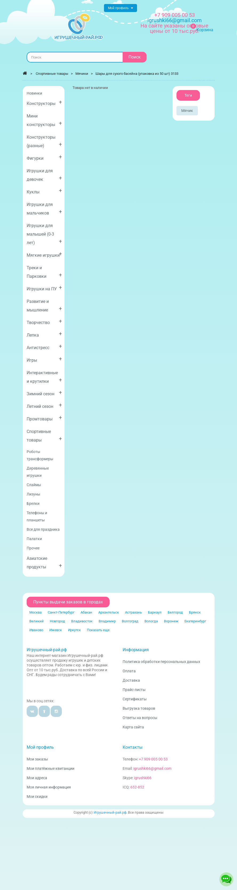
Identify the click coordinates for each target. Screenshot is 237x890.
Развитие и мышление (44, 306)
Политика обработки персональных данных (161, 661)
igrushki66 (142, 778)
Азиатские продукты (44, 562)
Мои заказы (37, 759)
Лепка (44, 334)
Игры (44, 359)
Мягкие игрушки (44, 254)
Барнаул (155, 612)
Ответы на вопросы (140, 718)
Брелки (33, 503)
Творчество (44, 321)
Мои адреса (37, 778)
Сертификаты (135, 699)
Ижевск (55, 630)
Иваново (36, 630)
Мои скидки (37, 796)
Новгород (57, 621)
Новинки (34, 93)
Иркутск (74, 630)
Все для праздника (43, 529)
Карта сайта (133, 727)
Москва (35, 612)
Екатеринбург (195, 621)
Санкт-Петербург (61, 612)
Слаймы (34, 485)
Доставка (131, 680)
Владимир (107, 621)
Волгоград (130, 621)
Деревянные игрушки (38, 472)
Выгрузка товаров (139, 708)
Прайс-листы (134, 690)
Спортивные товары (44, 436)
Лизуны (33, 494)
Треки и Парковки (44, 272)
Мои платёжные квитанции (50, 768)
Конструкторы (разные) (44, 141)
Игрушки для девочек (44, 175)
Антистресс (44, 346)
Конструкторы (44, 102)
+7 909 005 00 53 (174, 15)
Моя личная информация (49, 787)
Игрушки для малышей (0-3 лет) (44, 234)
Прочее (33, 548)
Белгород (175, 612)
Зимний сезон (44, 392)
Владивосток (82, 621)
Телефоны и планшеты (37, 516)
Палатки (34, 539)
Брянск (195, 612)
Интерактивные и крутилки (44, 377)
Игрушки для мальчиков (44, 209)
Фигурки (44, 157)
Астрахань (133, 612)
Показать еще (98, 630)
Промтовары (44, 417)
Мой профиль (40, 747)
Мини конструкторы (44, 120)
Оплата (129, 671)
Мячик (187, 110)
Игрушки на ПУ (44, 287)
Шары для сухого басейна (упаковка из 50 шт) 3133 (136, 74)
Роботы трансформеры (40, 455)
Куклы (44, 190)
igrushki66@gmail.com (152, 768)
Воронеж (171, 621)
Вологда (151, 621)
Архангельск (108, 612)
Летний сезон (44, 405)
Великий (36, 621)
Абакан (86, 612)
